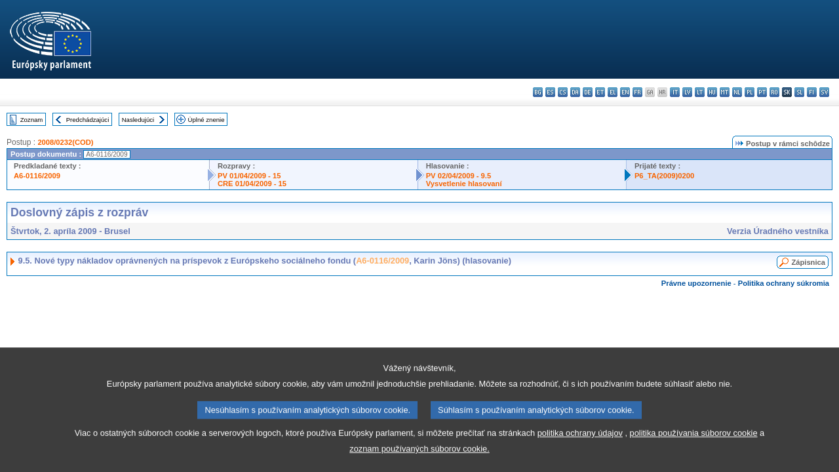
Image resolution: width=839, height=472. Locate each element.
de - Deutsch (588, 92)
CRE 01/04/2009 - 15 (252, 183)
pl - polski (749, 92)
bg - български (538, 92)
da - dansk (575, 92)
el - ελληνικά (612, 92)
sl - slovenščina (799, 92)
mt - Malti (725, 92)
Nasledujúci (138, 119)
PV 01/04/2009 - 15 (249, 176)
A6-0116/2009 (37, 176)
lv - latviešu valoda (687, 92)
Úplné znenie (206, 119)
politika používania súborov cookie (694, 456)
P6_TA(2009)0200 (664, 176)
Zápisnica (808, 262)
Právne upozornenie (696, 283)
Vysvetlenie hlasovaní (464, 183)
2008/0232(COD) (65, 142)
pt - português (762, 92)
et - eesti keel (600, 92)
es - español (550, 92)
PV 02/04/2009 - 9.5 (459, 176)
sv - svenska (824, 92)
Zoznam (31, 119)
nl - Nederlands (737, 92)
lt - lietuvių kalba (700, 92)
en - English (625, 92)
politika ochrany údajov (580, 456)
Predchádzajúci (87, 119)
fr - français (637, 92)
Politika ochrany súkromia (783, 283)
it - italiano (675, 92)
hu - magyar (712, 92)
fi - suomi (812, 92)
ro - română (774, 92)
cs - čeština (563, 92)
